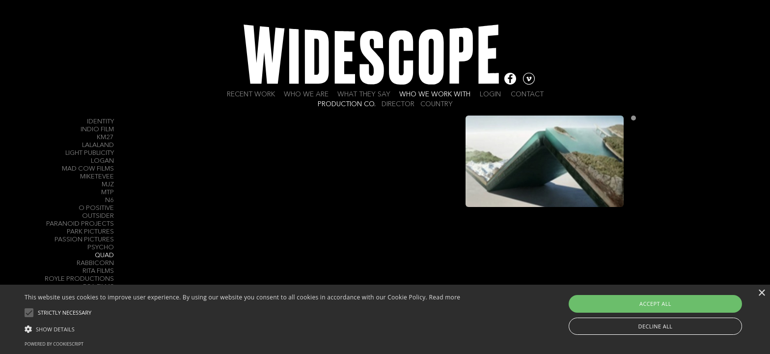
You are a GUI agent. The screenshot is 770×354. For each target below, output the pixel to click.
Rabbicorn (95, 263)
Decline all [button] (655, 326)
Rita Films (98, 271)
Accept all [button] (655, 303)
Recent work (251, 94)
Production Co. (347, 104)
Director (398, 104)
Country (436, 104)
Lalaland (98, 145)
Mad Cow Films (88, 169)
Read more (444, 297)
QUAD (104, 255)
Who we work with (434, 94)
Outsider (98, 216)
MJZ (108, 184)
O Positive (96, 208)
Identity (100, 121)
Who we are (306, 94)
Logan (102, 161)
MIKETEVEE (97, 177)
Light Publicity (89, 153)
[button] (242, 328)
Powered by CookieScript (54, 344)
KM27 (105, 137)
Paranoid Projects (80, 224)
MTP (107, 192)
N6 (109, 200)
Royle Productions (79, 279)
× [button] (761, 293)
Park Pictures (90, 232)
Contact (527, 94)
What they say (363, 94)
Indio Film (97, 129)
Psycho (100, 247)
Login (490, 94)
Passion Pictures (84, 239)
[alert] (385, 319)
